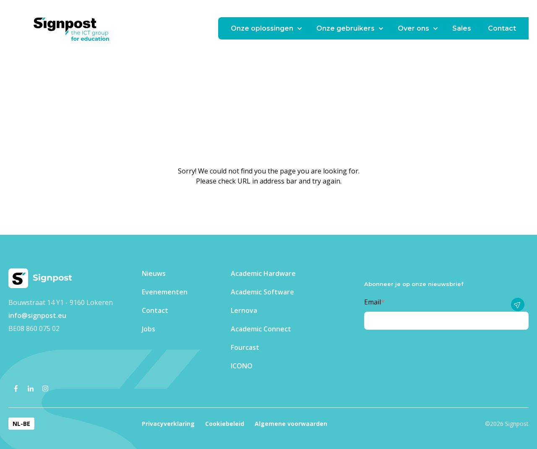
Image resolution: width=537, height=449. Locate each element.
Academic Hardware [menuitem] (263, 273)
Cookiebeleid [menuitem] (224, 424)
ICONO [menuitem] (242, 365)
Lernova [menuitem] (244, 310)
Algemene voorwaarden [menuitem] (291, 424)
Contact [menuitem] (155, 310)
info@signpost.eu (37, 315)
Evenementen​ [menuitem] (165, 292)
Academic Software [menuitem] (262, 292)
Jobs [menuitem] (148, 328)
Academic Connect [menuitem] (261, 328)
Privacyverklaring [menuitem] (168, 424)
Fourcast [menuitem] (245, 347)
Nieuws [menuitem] (154, 273)
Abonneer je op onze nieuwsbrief (414, 284)
